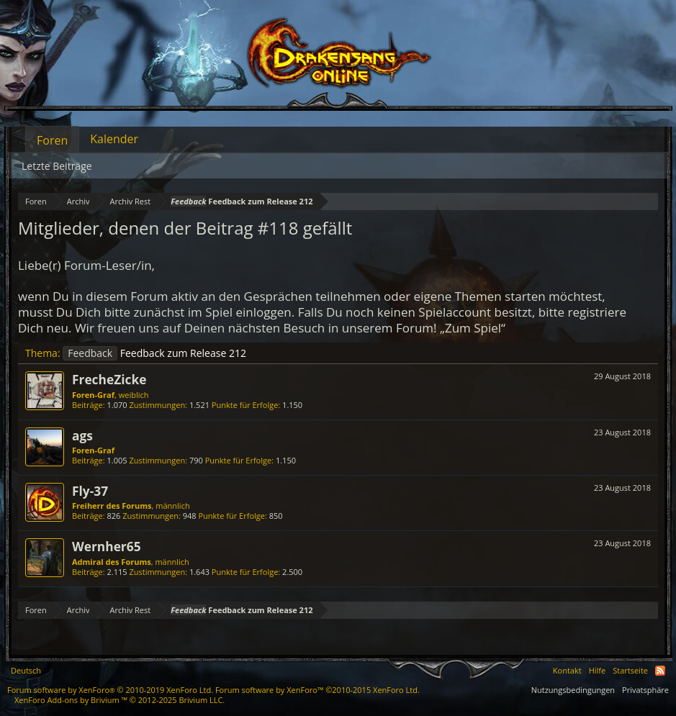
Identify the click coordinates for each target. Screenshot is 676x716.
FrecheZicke (109, 379)
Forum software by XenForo (110, 689)
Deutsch (26, 670)
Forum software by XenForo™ (317, 689)
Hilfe (597, 670)
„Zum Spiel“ (472, 328)
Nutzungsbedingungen (573, 689)
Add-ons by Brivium (119, 699)
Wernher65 (106, 546)
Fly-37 (90, 490)
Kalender (114, 139)
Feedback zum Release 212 (154, 353)
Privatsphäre (645, 689)
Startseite (630, 670)
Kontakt (567, 670)
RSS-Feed (660, 671)
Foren (52, 140)
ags (82, 435)
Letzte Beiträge (57, 166)
